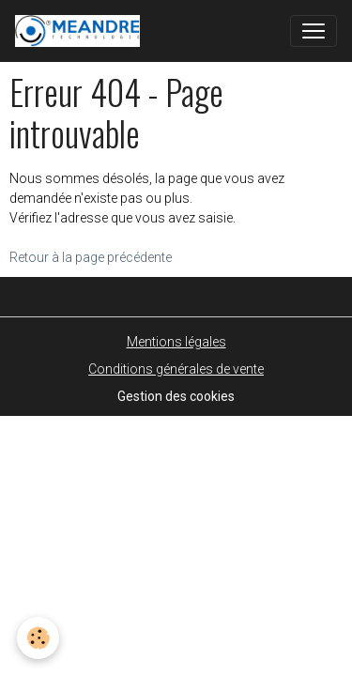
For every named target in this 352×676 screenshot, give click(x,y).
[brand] (81, 31)
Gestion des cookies (176, 396)
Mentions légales (176, 341)
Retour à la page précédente (90, 257)
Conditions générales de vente (176, 368)
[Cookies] (38, 638)
